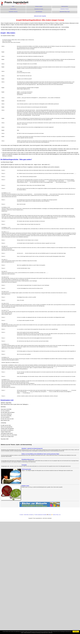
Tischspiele (24, 464)
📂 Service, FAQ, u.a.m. (56, 514)
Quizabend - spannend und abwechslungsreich (32, 448)
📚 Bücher (49, 514)
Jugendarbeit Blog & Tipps (65, 11)
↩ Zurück (21, 514)
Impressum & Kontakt (42, 514)
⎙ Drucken (31, 514)
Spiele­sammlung (64, 6)
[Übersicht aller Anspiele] (40, 16)
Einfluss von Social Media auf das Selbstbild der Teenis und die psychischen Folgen (40, 453)
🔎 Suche (35, 514)
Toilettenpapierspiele (26, 469)
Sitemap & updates (38, 6)
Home (13, 6)
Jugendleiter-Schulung (13, 11)
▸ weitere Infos (50, 632)
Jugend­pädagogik (38, 11)
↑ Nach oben (26, 514)
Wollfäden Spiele (25, 485)
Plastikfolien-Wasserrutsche (28, 459)
